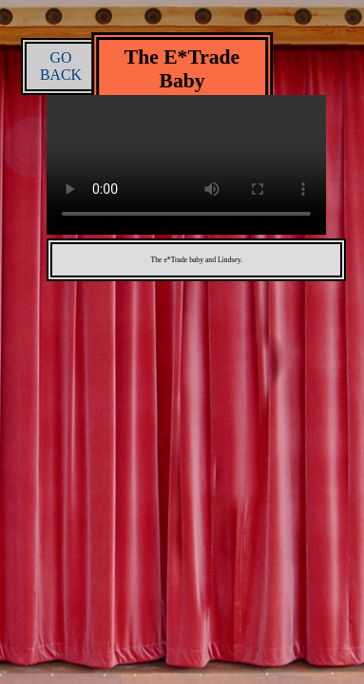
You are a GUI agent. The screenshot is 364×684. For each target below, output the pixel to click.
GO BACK (61, 66)
